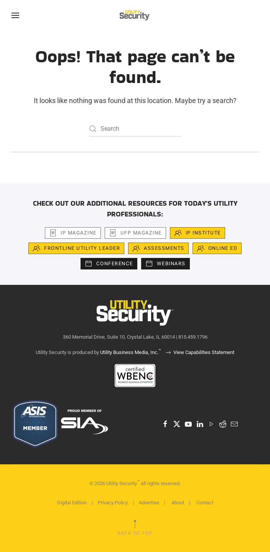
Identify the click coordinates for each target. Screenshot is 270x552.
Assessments (158, 248)
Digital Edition (72, 502)
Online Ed (217, 248)
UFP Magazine (135, 233)
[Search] (135, 128)
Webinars (165, 264)
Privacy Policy (113, 502)
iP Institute (197, 233)
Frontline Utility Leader (76, 248)
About (177, 502)
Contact (204, 502)
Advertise (149, 502)
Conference (109, 264)
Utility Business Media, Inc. (130, 352)
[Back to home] (135, 15)
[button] (15, 15)
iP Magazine (73, 233)
